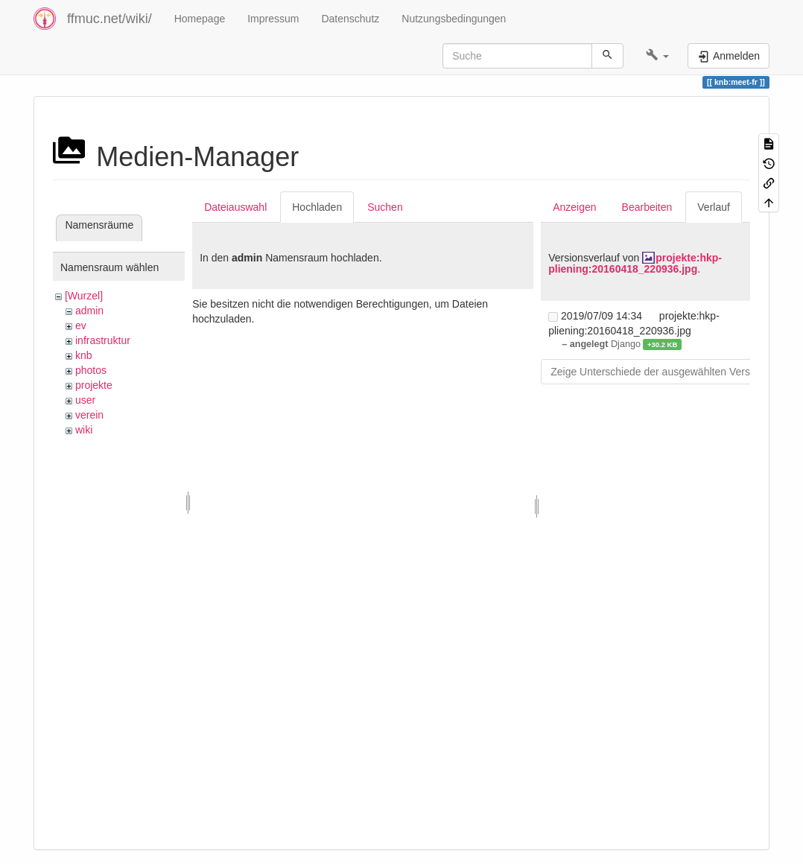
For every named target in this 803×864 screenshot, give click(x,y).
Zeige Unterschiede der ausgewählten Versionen (662, 372)
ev (80, 325)
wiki (83, 430)
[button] (657, 55)
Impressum (273, 19)
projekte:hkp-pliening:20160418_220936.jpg (635, 263)
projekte (93, 385)
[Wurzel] (84, 296)
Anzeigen (574, 207)
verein (89, 415)
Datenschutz (350, 19)
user (85, 400)
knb (83, 355)
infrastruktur (102, 340)
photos (91, 370)
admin (89, 311)
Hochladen (317, 207)
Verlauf (713, 207)
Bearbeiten (647, 207)
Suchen (384, 207)
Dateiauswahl (235, 207)
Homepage (200, 19)
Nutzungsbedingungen (454, 19)
